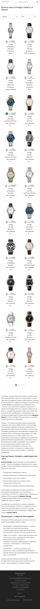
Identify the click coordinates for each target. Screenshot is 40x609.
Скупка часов (21, 580)
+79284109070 (23, 2)
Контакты (21, 589)
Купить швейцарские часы (21, 578)
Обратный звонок (12, 600)
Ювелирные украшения (21, 583)
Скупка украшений (21, 585)
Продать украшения (21, 587)
